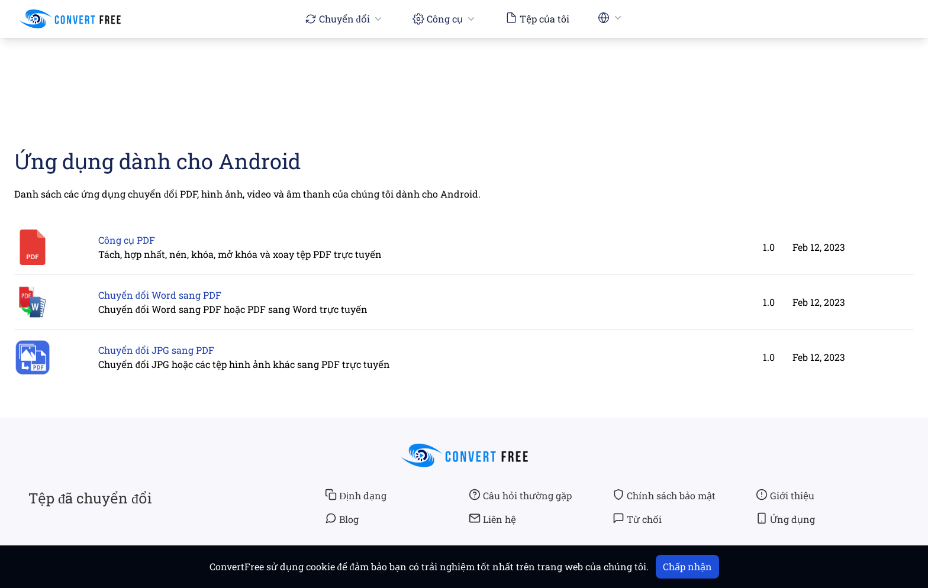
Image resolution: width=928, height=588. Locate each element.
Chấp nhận (687, 566)
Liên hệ (492, 518)
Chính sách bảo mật (664, 495)
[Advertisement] (464, 71)
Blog (342, 518)
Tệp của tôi (537, 18)
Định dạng (355, 495)
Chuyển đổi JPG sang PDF (156, 350)
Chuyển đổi (344, 18)
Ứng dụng (785, 518)
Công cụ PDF (126, 240)
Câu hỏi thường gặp (520, 495)
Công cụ (445, 18)
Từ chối (637, 518)
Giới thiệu (785, 495)
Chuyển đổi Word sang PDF (159, 295)
